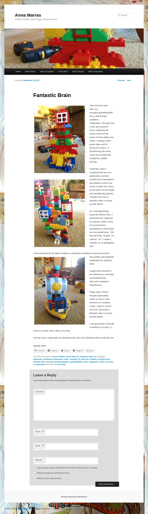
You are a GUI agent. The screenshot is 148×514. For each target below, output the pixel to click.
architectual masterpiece (53, 359)
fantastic (93, 359)
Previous (120, 80)
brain (66, 359)
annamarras (40, 364)
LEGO (102, 362)
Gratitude (84, 357)
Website (38, 460)
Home (18, 71)
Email (39, 446)
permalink (62, 364)
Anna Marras (28, 15)
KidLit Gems (30, 71)
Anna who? (63, 71)
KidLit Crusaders (47, 71)
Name (39, 432)
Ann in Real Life (72, 357)
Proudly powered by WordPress (74, 497)
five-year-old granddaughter (57, 362)
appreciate (37, 359)
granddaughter (76, 362)
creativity (73, 359)
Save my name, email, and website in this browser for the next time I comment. (67, 468)
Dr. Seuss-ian (83, 359)
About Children (58, 357)
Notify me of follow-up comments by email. (53, 473)
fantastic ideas (39, 362)
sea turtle (109, 362)
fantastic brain (104, 359)
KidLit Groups (78, 71)
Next (130, 80)
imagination (94, 362)
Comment (39, 392)
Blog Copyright (74, 509)
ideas (86, 362)
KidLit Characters (95, 71)
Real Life (92, 357)
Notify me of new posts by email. (49, 478)
